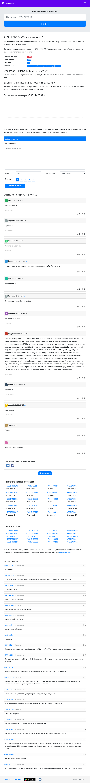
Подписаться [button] (45, 473)
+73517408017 (12, 512)
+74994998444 (9, 730)
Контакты (17, 779)
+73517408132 (12, 492)
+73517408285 (52, 533)
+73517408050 (32, 505)
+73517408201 (52, 530)
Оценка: (8, 179)
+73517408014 (52, 512)
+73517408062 (52, 505)
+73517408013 (72, 512)
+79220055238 (9, 575)
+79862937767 (9, 700)
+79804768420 (9, 635)
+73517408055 (52, 499)
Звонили (8, 3)
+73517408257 (12, 539)
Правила (8, 779)
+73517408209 (12, 530)
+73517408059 (72, 492)
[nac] (85, 3)
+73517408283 (72, 533)
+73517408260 (32, 539)
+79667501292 (9, 740)
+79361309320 (9, 605)
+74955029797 (9, 710)
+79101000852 (9, 667)
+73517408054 (72, 499)
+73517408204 (72, 530)
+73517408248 (72, 539)
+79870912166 (9, 720)
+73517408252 (52, 539)
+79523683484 (9, 655)
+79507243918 (9, 615)
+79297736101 (9, 625)
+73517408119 (32, 486)
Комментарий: (10, 144)
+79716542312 (9, 585)
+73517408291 (12, 533)
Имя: (7, 173)
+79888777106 (9, 690)
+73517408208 (32, 530)
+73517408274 (72, 536)
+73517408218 (52, 542)
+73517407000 (32, 536)
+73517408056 (12, 499)
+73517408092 (52, 492)
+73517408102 (12, 486)
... (24, 200)
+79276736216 (9, 677)
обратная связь (65, 552)
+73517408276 (52, 536)
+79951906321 (9, 565)
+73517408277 (12, 536)
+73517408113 (32, 492)
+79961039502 (9, 754)
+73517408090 (32, 499)
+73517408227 (12, 542)
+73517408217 (72, 542)
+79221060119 (9, 764)
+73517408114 (52, 486)
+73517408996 (32, 512)
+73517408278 (32, 533)
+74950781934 (9, 645)
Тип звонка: (50, 173)
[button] (45, 24)
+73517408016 (72, 505)
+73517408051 (12, 505)
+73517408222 (32, 542)
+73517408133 (72, 486)
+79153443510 (9, 595)
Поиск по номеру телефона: (45, 11)
